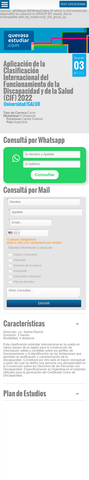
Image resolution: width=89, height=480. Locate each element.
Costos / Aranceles (25, 254)
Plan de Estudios (23, 281)
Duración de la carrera (27, 265)
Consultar (45, 174)
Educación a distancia (27, 276)
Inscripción (20, 270)
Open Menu (4, 4)
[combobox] (13, 232)
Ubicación (19, 260)
